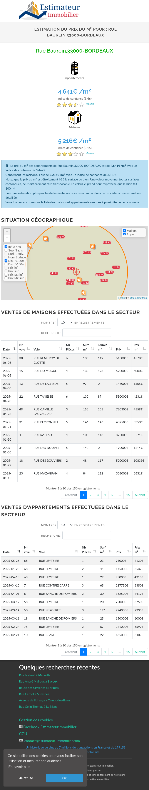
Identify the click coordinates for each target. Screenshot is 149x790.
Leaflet (122, 298)
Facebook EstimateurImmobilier (49, 727)
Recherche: (76, 333)
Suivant (140, 495)
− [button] (7, 238)
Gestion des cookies (36, 720)
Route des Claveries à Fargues (39, 687)
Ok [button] (64, 778)
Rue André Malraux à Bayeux (38, 681)
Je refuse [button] (26, 778)
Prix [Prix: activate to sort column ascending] (118, 349)
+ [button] (7, 232)
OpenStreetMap (138, 298)
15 (128, 495)
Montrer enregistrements (73, 322)
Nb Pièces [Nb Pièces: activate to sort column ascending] (70, 347)
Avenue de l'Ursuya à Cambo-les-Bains (44, 700)
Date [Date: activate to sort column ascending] (6, 349)
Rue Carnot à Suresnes (34, 694)
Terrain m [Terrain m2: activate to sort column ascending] (102, 347)
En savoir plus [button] (19, 767)
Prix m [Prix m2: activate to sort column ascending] (136, 347)
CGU (23, 733)
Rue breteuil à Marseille (34, 675)
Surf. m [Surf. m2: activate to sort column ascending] (86, 347)
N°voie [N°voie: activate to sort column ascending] (22, 347)
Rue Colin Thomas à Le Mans (38, 706)
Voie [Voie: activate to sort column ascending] (37, 349)
